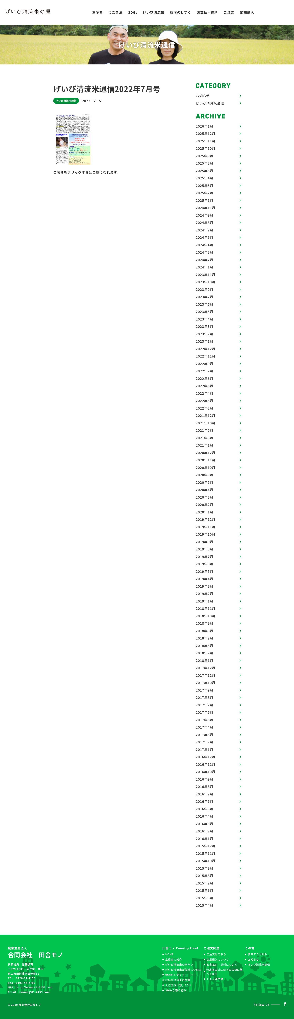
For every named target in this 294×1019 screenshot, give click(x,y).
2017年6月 (204, 712)
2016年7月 (204, 793)
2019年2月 (204, 593)
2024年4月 (204, 244)
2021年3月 (204, 437)
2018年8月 (204, 630)
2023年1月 (204, 341)
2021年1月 (204, 445)
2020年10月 (205, 467)
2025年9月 (204, 155)
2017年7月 (204, 704)
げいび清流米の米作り (179, 964)
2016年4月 (204, 816)
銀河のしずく (180, 12)
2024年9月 (204, 215)
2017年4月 (204, 727)
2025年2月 (204, 192)
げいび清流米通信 (66, 100)
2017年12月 (205, 667)
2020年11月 (205, 459)
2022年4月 (204, 393)
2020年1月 (204, 512)
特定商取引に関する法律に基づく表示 (224, 972)
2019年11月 (205, 526)
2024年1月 (204, 267)
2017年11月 (205, 675)
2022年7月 (204, 370)
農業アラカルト (257, 954)
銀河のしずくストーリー (180, 975)
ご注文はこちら (216, 954)
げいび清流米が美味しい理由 (183, 969)
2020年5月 (204, 482)
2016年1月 (204, 838)
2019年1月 (204, 601)
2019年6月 (204, 563)
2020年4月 (204, 489)
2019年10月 (205, 534)
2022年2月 (204, 408)
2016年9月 (204, 779)
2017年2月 (204, 741)
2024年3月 (204, 252)
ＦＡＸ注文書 (214, 979)
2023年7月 (204, 296)
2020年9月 (204, 474)
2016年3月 (204, 823)
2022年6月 (204, 378)
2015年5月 (204, 897)
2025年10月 (205, 148)
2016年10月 (205, 771)
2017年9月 (204, 690)
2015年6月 (204, 890)
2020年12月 (205, 452)
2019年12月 (205, 519)
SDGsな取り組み (175, 990)
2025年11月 (205, 140)
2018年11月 (205, 608)
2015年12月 (205, 845)
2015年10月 (205, 860)
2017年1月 (204, 749)
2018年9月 (204, 623)
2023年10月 (205, 281)
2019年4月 (204, 578)
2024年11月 (205, 207)
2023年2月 (204, 333)
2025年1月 (204, 200)
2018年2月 (204, 652)
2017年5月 (204, 719)
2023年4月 (204, 319)
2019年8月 (204, 549)
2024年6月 (204, 237)
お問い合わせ (274, 12)
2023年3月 (204, 326)
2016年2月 (204, 831)
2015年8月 (204, 875)
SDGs (132, 12)
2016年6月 (204, 801)
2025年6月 (204, 170)
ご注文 (229, 12)
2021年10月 (205, 422)
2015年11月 (205, 853)
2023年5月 (204, 311)
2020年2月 (204, 504)
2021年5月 (204, 430)
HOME (169, 954)
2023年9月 (204, 289)
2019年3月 (204, 586)
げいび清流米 (153, 12)
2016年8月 (204, 786)
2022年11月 (205, 356)
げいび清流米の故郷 (177, 980)
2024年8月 (204, 222)
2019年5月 (204, 571)
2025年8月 (204, 163)
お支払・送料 (207, 12)
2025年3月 (204, 185)
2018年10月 (205, 615)
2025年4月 (204, 177)
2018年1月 (204, 660)
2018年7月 (204, 638)
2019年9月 (204, 541)
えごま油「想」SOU (178, 985)
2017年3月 (204, 734)
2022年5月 (204, 385)
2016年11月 (205, 764)
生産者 (97, 12)
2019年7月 (204, 556)
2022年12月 (205, 348)
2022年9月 (204, 363)
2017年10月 (205, 682)
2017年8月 (204, 697)
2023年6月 (204, 304)
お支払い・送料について (221, 964)
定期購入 (247, 12)
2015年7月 (204, 883)
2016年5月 (204, 808)
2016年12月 (205, 756)
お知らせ (203, 95)
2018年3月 (204, 645)
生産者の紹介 (173, 959)
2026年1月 (204, 126)
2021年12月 (205, 415)
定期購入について (217, 959)
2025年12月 (205, 133)
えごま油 (115, 12)
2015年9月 (204, 868)
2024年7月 (204, 230)
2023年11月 (205, 274)
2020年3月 (204, 497)
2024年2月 (204, 259)
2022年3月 (204, 400)
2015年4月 (204, 905)
